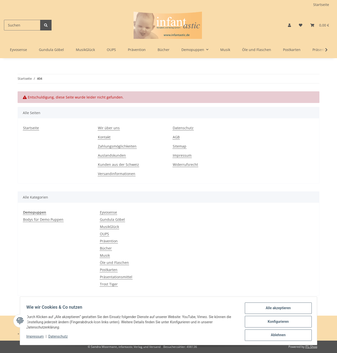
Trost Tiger (109, 284)
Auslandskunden (112, 155)
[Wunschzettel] (300, 25)
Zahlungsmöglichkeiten (117, 146)
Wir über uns (109, 128)
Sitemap (179, 146)
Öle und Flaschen (114, 262)
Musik (105, 255)
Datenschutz (183, 128)
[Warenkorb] (319, 25)
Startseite (321, 4)
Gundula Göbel (112, 219)
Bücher (106, 248)
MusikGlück (109, 226)
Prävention (109, 241)
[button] (289, 25)
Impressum (182, 155)
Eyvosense (108, 212)
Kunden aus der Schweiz (118, 164)
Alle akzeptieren (276, 310)
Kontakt (104, 137)
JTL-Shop (311, 347)
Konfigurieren (276, 323)
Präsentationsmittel (116, 277)
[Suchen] (22, 25)
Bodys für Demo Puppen (43, 219)
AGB (176, 137)
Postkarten (108, 269)
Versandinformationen (116, 173)
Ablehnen (276, 335)
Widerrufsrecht (185, 164)
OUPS (104, 233)
